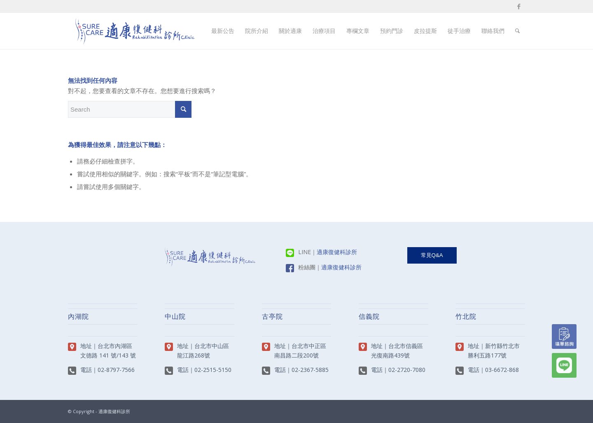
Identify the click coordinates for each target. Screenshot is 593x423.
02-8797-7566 (116, 370)
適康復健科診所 (337, 252)
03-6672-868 (502, 370)
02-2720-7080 (406, 370)
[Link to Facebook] (519, 6)
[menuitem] (223, 31)
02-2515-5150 (212, 370)
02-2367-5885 (310, 370)
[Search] (517, 31)
